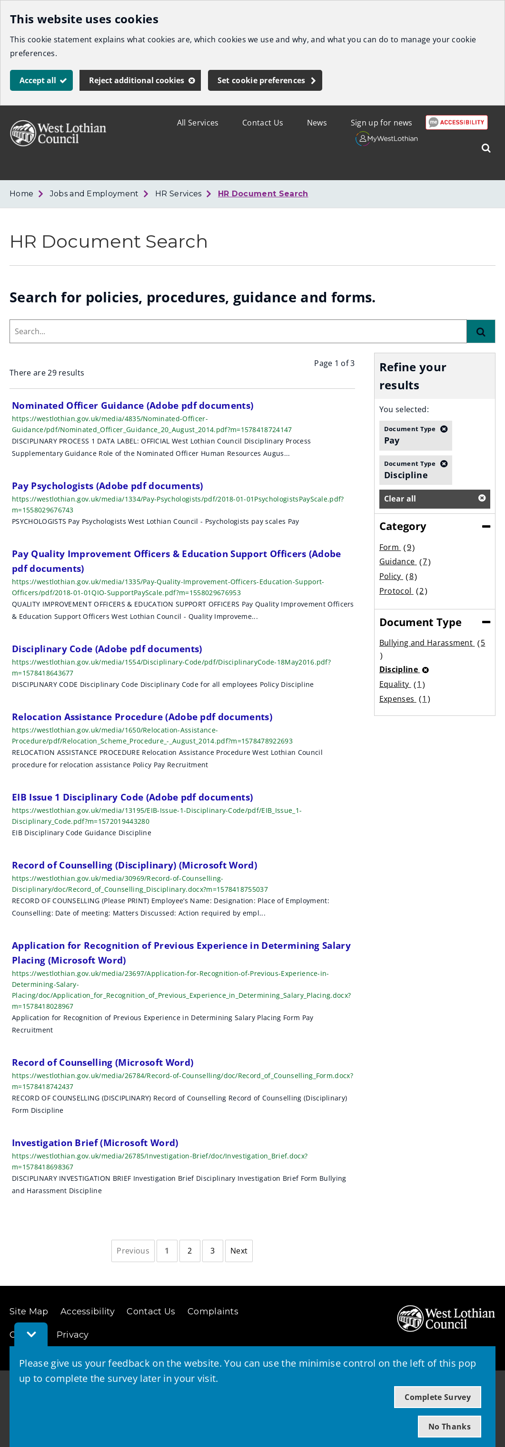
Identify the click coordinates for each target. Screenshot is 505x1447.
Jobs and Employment (94, 193)
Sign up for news (382, 122)
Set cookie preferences (262, 80)
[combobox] (238, 331)
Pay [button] (410, 435)
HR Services (178, 193)
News (317, 122)
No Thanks (449, 1426)
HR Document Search (263, 193)
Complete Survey (438, 1397)
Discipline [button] (410, 470)
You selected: (404, 409)
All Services (198, 122)
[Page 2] (189, 1251)
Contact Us (262, 122)
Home (21, 193)
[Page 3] (212, 1251)
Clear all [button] (400, 498)
